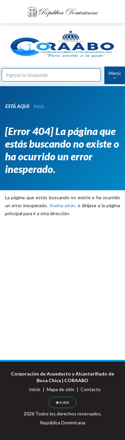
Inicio (34, 389)
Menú (115, 75)
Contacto (91, 389)
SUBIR (62, 402)
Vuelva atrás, (62, 205)
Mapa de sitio (60, 389)
